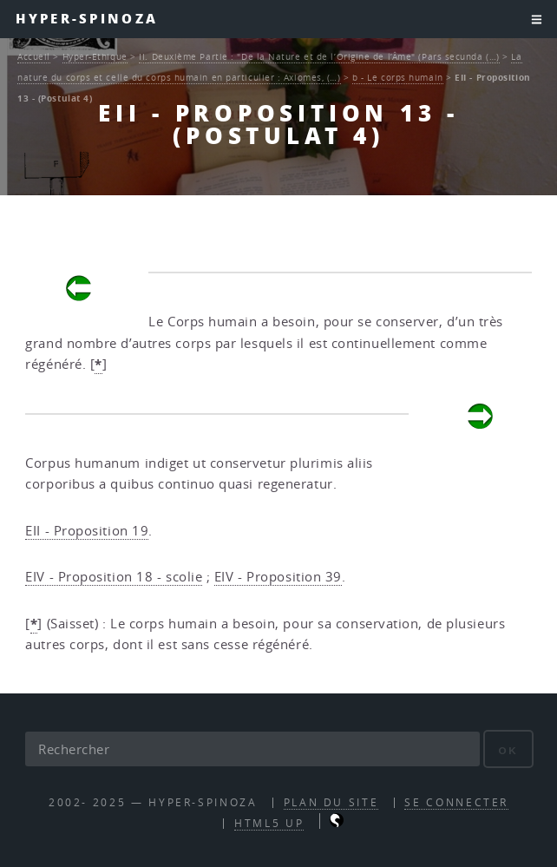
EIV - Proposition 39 (278, 576)
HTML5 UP (269, 823)
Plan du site (331, 802)
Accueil (33, 56)
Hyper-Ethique (95, 56)
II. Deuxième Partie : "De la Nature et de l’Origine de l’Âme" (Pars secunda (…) (319, 56)
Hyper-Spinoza (87, 19)
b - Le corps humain (397, 77)
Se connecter (456, 802)
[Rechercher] (252, 749)
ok (508, 750)
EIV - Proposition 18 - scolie (113, 576)
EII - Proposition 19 (86, 530)
